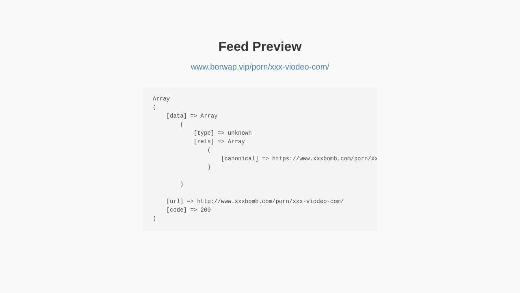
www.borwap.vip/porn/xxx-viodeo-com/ (260, 66)
